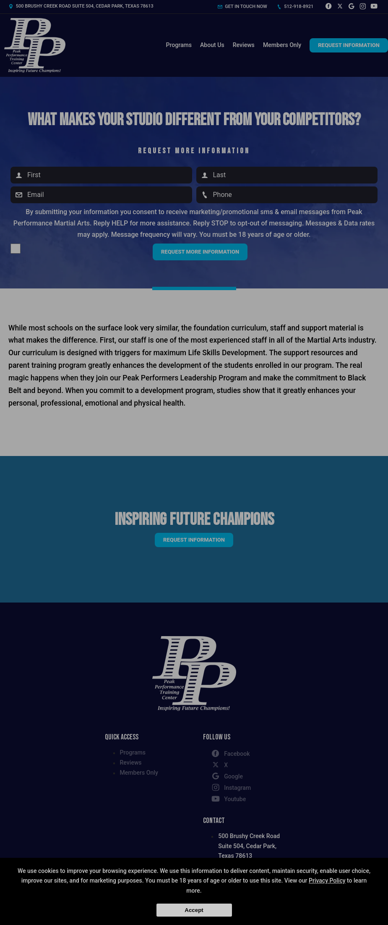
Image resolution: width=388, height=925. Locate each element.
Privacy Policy (327, 880)
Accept (194, 910)
